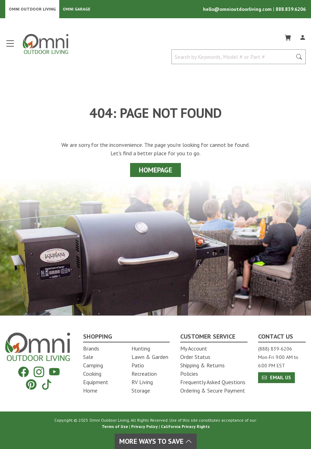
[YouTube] (54, 372)
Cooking (92, 373)
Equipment (95, 382)
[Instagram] (39, 372)
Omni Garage (76, 9)
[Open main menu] (10, 46)
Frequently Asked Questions (212, 382)
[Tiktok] (46, 384)
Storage (140, 390)
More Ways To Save (155, 441)
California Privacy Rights (185, 426)
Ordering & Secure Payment (212, 390)
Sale (88, 356)
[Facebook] (23, 372)
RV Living (142, 382)
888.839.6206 (291, 9)
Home (90, 390)
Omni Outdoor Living (32, 9)
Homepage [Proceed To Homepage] (155, 170)
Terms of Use (115, 426)
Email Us (276, 377)
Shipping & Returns (202, 365)
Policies (189, 373)
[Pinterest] (31, 384)
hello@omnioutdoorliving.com (238, 9)
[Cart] (288, 36)
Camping (93, 365)
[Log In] (302, 36)
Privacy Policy (144, 426)
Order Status (195, 356)
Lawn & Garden (149, 356)
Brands (91, 348)
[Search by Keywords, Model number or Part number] (234, 57)
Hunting (140, 348)
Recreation (144, 373)
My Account (193, 348)
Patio (137, 365)
